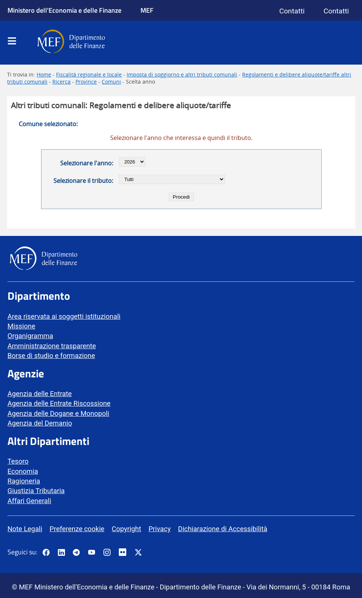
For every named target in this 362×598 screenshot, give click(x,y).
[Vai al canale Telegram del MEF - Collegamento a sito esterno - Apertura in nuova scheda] (76, 553)
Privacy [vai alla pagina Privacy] (159, 529)
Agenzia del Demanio (39, 423)
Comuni (111, 81)
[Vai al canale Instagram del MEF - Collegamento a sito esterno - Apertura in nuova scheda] (106, 553)
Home (44, 74)
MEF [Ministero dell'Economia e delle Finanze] (147, 10)
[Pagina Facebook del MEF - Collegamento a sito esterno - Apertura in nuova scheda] (46, 553)
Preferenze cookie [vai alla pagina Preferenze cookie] (77, 529)
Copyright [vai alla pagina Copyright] (126, 529)
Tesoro (17, 461)
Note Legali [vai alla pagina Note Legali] (24, 529)
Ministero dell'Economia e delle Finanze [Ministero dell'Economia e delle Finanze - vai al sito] (64, 10)
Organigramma (30, 336)
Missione (21, 326)
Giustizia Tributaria (36, 491)
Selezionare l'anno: (86, 163)
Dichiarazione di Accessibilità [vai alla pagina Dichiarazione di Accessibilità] (222, 529)
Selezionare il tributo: (83, 181)
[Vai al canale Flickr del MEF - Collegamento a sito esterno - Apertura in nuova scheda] (124, 553)
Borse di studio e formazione (51, 355)
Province (86, 81)
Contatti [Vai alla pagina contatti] (291, 11)
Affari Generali (29, 501)
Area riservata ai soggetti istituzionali (63, 316)
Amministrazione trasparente (51, 346)
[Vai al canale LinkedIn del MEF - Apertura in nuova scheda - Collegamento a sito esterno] (61, 553)
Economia (22, 471)
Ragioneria (23, 481)
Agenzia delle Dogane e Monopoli (58, 413)
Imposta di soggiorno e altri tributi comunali (182, 74)
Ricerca (61, 81)
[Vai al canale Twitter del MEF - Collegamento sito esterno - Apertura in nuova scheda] (138, 553)
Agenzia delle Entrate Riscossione (59, 403)
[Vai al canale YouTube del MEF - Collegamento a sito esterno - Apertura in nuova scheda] (91, 553)
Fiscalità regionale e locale (89, 74)
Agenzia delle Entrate (39, 394)
